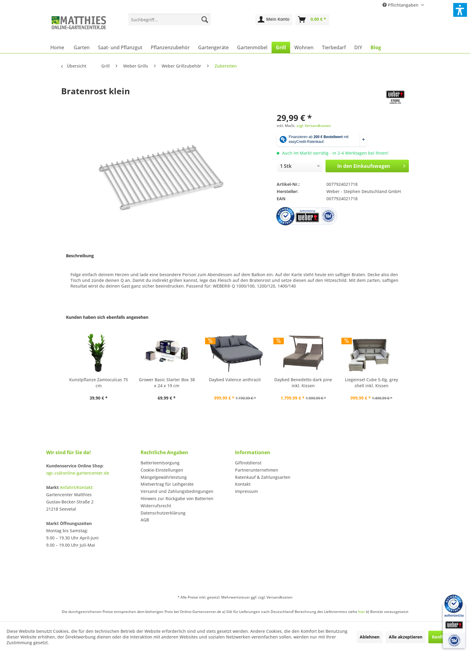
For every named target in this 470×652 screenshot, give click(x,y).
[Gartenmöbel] (252, 47)
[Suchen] (204, 20)
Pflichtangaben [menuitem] (401, 5)
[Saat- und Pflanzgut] (120, 47)
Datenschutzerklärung (163, 513)
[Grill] (281, 47)
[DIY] (358, 47)
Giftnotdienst (248, 463)
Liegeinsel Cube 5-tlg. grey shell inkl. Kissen (371, 382)
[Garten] (82, 47)
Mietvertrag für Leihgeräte (167, 484)
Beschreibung (80, 255)
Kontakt (243, 484)
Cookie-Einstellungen (162, 470)
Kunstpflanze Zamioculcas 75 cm (98, 382)
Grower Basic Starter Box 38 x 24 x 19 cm (167, 382)
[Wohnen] (304, 47)
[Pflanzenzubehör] (170, 47)
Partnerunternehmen (256, 470)
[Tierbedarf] (334, 47)
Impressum (246, 491)
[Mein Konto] (274, 20)
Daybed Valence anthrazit (235, 379)
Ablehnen (369, 637)
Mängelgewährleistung (164, 477)
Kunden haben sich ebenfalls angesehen (107, 317)
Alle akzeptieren (405, 637)
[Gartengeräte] (213, 47)
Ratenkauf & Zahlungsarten (262, 477)
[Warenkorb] (312, 20)
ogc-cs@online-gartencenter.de (77, 473)
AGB (145, 520)
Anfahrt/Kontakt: (77, 487)
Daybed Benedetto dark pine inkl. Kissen (303, 382)
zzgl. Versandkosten (313, 125)
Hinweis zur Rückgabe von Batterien (177, 498)
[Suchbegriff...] (169, 20)
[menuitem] (169, 20)
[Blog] (375, 47)
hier (361, 611)
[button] (460, 10)
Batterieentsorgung (160, 463)
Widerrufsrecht (156, 506)
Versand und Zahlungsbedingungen (177, 491)
